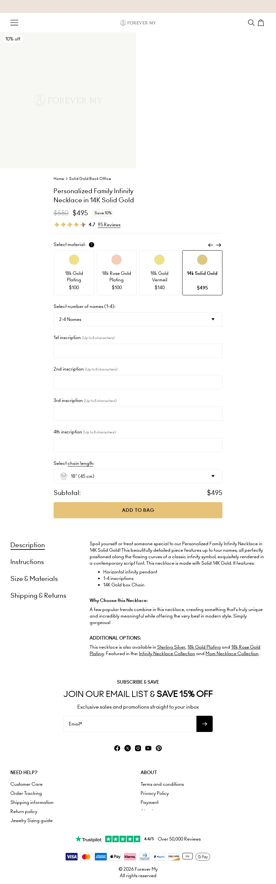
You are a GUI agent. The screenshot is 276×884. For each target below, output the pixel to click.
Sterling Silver (171, 647)
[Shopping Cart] (262, 23)
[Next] (218, 245)
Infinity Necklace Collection (167, 653)
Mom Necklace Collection (232, 653)
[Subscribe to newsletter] (204, 724)
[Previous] (211, 245)
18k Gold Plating (204, 647)
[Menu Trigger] (14, 23)
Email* (75, 724)
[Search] (251, 23)
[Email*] (130, 724)
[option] (74, 272)
